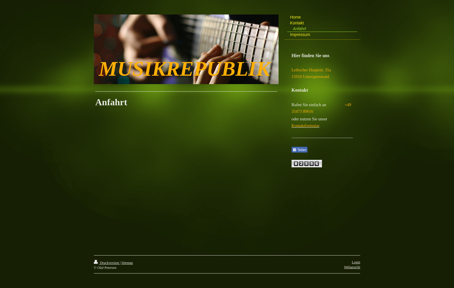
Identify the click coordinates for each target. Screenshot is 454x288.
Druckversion (107, 263)
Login (356, 262)
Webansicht (352, 267)
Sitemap (127, 263)
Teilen (299, 150)
